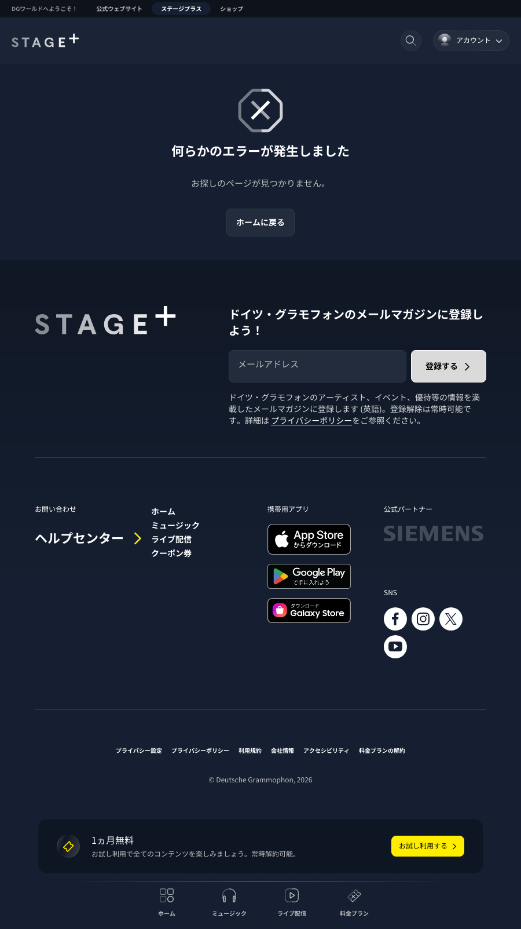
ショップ (231, 8)
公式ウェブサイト (119, 8)
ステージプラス (181, 8)
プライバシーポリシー (311, 421)
